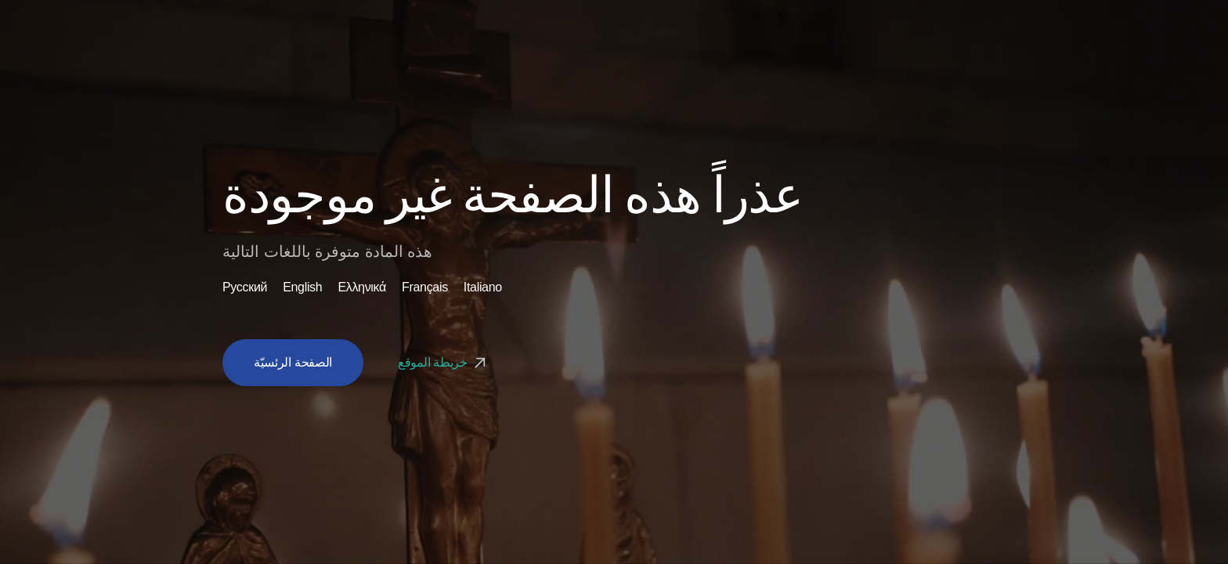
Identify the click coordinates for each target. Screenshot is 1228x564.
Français (425, 287)
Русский (244, 287)
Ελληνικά (362, 287)
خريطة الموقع (443, 362)
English (302, 287)
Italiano (483, 287)
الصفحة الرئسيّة (293, 362)
